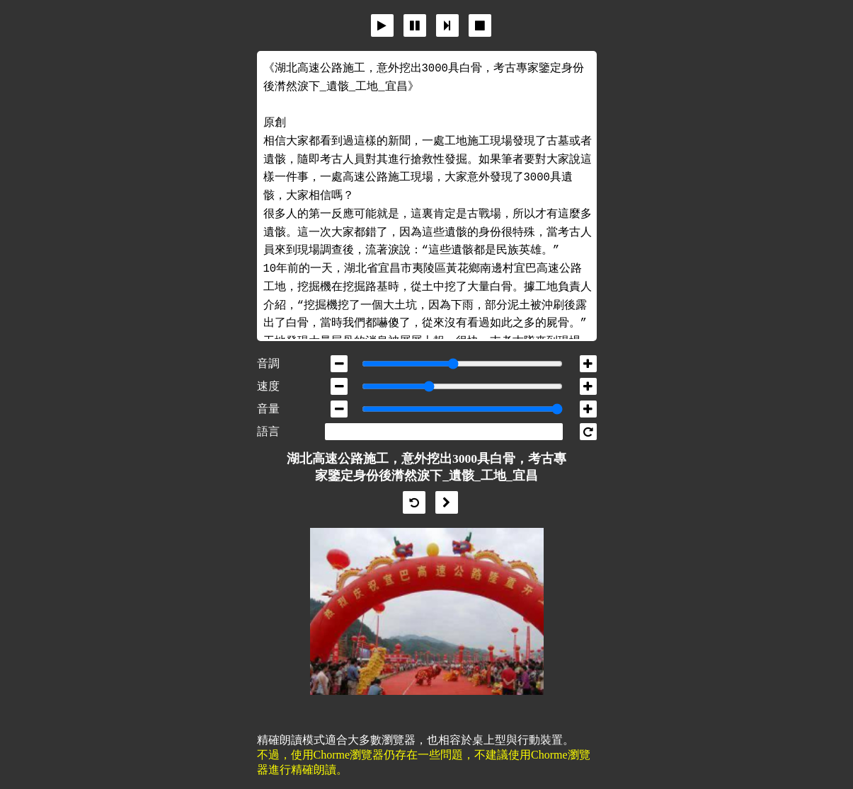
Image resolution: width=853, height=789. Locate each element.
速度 (268, 386)
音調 (268, 363)
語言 (268, 431)
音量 (268, 409)
